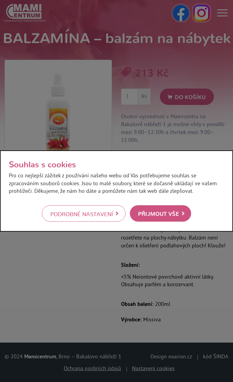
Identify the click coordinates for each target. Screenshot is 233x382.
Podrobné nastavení (81, 213)
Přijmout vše (158, 213)
